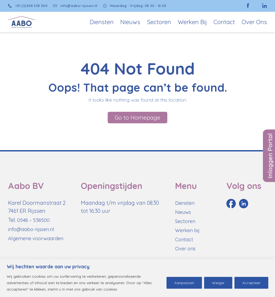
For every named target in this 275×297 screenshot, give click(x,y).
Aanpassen (184, 282)
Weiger (218, 282)
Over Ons (254, 21)
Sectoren (159, 21)
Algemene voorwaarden (38, 240)
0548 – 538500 (34, 222)
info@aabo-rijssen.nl (77, 6)
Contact (224, 21)
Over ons (186, 251)
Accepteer (251, 282)
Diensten (102, 21)
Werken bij (192, 21)
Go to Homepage (137, 119)
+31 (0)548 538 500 (28, 6)
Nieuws (130, 21)
